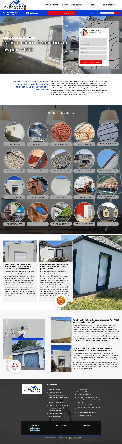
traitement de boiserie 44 (84, 405)
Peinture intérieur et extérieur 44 (86, 412)
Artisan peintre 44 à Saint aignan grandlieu (63, 5)
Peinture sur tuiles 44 (55, 392)
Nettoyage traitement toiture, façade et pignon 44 (88, 401)
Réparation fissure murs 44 (57, 402)
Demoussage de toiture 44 (56, 408)
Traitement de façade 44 (56, 410)
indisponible (12, 12)
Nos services (93, 5)
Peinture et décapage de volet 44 (58, 405)
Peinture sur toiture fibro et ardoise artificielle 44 (59, 399)
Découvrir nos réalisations (62, 13)
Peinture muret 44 (82, 392)
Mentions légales (63, 437)
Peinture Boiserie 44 (83, 389)
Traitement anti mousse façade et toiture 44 (89, 408)
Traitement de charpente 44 (57, 395)
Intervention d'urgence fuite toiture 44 (88, 397)
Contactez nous (109, 5)
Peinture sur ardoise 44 (84, 415)
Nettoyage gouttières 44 (84, 394)
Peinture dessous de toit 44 (57, 413)
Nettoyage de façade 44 (56, 416)
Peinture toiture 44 (54, 389)
